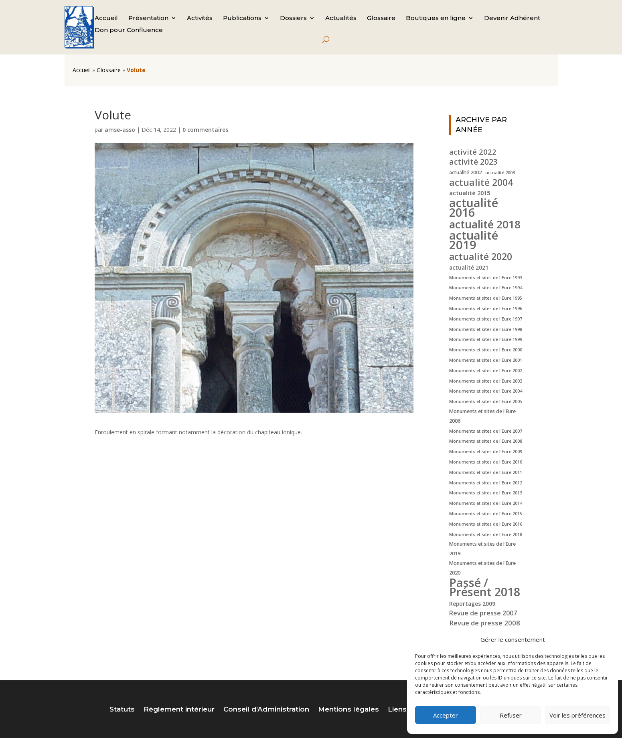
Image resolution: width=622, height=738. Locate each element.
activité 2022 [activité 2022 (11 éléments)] (472, 152)
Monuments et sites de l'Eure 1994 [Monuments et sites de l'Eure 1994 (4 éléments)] (485, 287)
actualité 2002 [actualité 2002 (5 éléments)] (465, 172)
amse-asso (120, 129)
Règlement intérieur (179, 709)
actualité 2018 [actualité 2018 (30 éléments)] (485, 224)
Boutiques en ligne (436, 18)
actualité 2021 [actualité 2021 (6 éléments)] (468, 267)
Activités (200, 18)
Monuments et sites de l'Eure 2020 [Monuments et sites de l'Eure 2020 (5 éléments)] (482, 568)
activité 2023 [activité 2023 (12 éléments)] (473, 162)
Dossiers (293, 18)
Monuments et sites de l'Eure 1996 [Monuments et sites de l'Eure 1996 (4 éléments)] (485, 308)
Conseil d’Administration (266, 709)
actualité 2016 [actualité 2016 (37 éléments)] (473, 207)
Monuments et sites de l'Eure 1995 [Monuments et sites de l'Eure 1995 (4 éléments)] (485, 298)
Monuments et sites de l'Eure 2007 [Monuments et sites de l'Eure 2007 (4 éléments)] (485, 431)
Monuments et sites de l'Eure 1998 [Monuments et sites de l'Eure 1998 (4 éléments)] (485, 329)
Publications (242, 18)
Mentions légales (348, 709)
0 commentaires (205, 129)
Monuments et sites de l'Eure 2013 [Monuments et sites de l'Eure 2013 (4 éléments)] (485, 493)
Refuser (511, 715)
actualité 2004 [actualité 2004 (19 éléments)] (481, 183)
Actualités (341, 18)
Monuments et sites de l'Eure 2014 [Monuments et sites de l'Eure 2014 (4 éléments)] (485, 503)
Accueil (106, 18)
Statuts (122, 709)
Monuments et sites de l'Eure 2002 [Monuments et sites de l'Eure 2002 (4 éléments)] (485, 370)
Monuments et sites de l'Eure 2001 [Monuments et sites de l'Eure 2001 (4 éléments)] (485, 360)
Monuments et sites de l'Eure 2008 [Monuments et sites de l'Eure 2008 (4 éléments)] (485, 441)
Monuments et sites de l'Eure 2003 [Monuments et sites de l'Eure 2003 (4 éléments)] (485, 381)
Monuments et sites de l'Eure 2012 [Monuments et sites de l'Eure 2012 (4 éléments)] (485, 483)
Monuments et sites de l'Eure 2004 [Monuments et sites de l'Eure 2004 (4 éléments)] (485, 391)
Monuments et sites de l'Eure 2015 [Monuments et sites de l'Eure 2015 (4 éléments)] (485, 513)
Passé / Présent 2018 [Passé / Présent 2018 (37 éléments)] (484, 587)
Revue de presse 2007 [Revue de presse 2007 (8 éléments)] (483, 613)
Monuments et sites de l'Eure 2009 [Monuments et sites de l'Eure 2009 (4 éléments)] (485, 451)
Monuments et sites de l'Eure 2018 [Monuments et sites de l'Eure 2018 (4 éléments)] (485, 534)
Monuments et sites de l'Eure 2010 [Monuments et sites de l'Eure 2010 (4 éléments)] (485, 462)
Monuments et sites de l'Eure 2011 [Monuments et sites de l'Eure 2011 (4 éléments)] (485, 472)
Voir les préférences (577, 715)
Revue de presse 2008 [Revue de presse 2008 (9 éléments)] (484, 622)
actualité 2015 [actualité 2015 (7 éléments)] (469, 193)
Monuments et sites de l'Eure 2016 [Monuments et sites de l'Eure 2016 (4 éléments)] (485, 524)
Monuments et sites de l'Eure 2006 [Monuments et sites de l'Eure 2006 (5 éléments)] (482, 416)
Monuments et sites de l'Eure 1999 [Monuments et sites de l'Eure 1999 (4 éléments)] (485, 339)
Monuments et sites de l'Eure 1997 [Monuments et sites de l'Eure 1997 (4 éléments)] (485, 319)
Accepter (445, 715)
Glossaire (381, 18)
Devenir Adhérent (512, 18)
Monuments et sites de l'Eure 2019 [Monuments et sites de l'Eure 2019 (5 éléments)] (482, 548)
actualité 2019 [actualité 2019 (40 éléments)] (473, 240)
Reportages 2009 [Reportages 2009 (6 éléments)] (472, 603)
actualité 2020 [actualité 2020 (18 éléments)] (480, 257)
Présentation (148, 18)
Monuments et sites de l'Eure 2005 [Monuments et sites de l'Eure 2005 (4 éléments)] (485, 401)
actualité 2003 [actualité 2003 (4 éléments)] (500, 172)
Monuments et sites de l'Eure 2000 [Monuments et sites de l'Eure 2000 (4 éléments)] (485, 350)
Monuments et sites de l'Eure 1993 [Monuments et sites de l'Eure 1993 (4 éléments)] (485, 277)
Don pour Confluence (129, 30)
